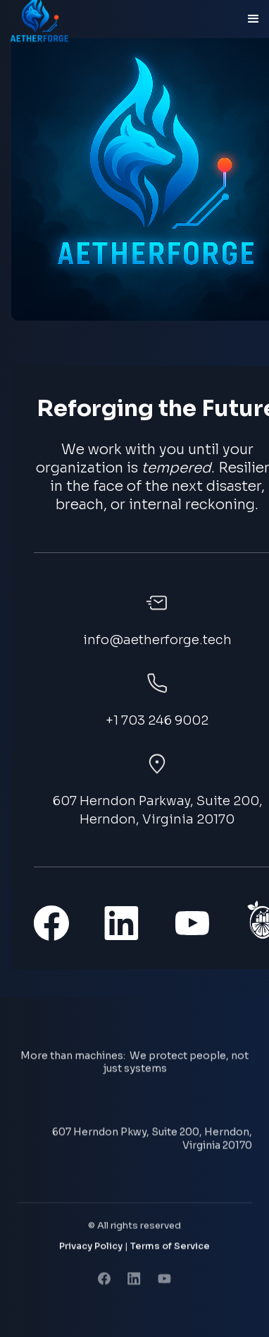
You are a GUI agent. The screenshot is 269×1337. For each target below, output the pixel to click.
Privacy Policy (91, 1248)
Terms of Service (170, 1248)
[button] (253, 19)
